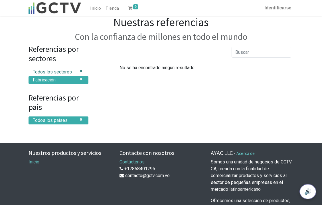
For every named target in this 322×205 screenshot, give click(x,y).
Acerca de (245, 153)
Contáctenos (132, 162)
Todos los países (58, 120)
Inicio (34, 162)
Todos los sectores (58, 72)
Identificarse (277, 7)
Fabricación (58, 80)
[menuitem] (95, 8)
